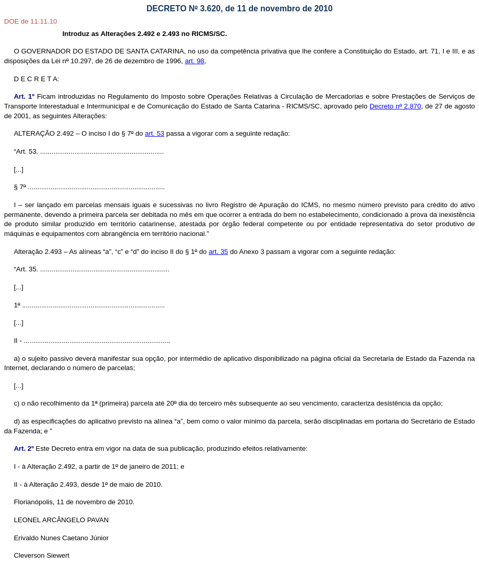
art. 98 (195, 61)
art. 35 (218, 251)
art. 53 (154, 133)
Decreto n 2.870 (395, 106)
